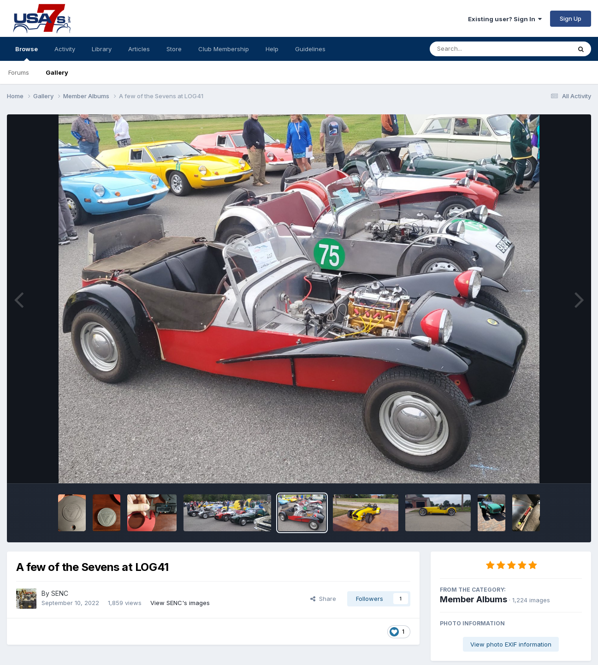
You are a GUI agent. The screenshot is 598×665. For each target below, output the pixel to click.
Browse (26, 53)
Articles (139, 49)
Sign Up (570, 18)
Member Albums (473, 599)
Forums (18, 72)
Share (323, 598)
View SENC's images (180, 602)
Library (102, 49)
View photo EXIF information (510, 644)
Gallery (57, 72)
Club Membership (223, 49)
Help (272, 49)
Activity (64, 49)
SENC (59, 593)
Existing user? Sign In (505, 19)
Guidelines (310, 49)
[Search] (475, 49)
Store (174, 49)
